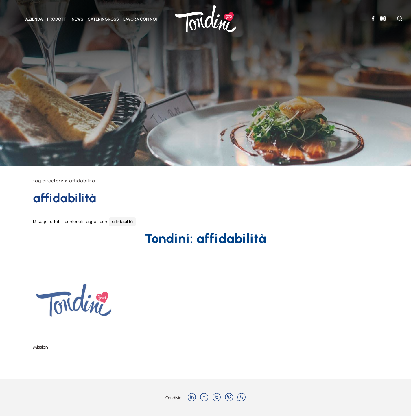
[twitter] (217, 397)
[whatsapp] (241, 397)
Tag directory (48, 180)
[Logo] (205, 19)
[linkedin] (192, 397)
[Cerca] (399, 19)
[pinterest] (229, 397)
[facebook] (204, 397)
